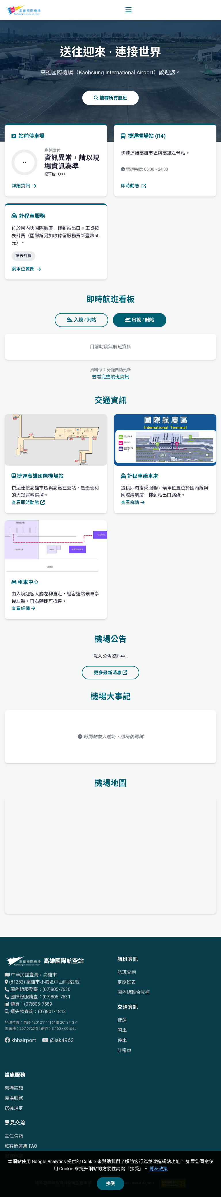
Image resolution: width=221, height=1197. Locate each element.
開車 (122, 1030)
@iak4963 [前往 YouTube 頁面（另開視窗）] (58, 1040)
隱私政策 (158, 1168)
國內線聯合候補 (133, 992)
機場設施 (14, 1088)
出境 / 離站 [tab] (139, 319)
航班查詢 (126, 972)
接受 (110, 1183)
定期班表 (126, 982)
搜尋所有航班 (110, 98)
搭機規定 (14, 1108)
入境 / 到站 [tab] (81, 319)
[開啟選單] (128, 10)
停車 (122, 1040)
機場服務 (14, 1098)
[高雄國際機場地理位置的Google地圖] (110, 854)
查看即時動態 (28, 502)
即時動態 (133, 186)
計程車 (124, 1050)
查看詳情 (132, 502)
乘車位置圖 (26, 269)
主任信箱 (14, 1136)
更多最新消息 (110, 672)
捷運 (122, 1020)
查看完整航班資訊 (110, 377)
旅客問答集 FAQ (21, 1146)
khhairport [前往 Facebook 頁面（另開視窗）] (21, 1040)
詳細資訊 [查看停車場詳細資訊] (24, 186)
